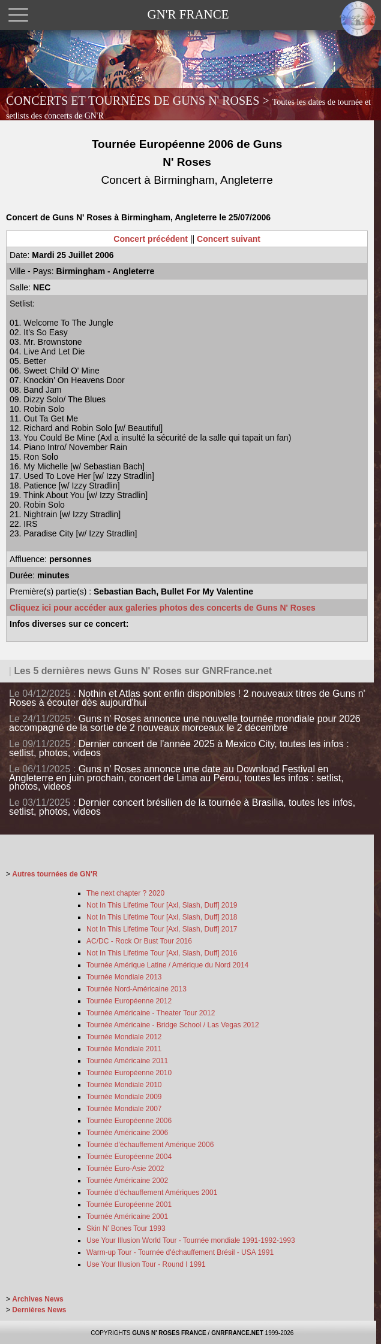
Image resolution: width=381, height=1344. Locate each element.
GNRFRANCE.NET (237, 1333)
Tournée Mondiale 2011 (123, 1049)
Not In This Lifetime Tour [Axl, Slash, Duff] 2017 (161, 929)
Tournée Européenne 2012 (129, 1001)
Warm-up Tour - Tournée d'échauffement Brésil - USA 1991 (180, 1252)
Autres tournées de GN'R (54, 874)
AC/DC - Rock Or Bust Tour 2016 (139, 941)
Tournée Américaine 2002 (127, 1180)
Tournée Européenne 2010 (129, 1073)
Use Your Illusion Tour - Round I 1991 (146, 1264)
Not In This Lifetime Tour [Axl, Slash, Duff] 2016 (161, 953)
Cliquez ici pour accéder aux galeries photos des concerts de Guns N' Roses (163, 607)
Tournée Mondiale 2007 (123, 1109)
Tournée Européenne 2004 (129, 1156)
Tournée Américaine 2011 (127, 1061)
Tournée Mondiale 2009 (123, 1097)
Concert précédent (150, 239)
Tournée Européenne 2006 (129, 1121)
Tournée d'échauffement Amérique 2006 (150, 1144)
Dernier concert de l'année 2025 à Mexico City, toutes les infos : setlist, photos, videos (179, 748)
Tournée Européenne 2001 (129, 1204)
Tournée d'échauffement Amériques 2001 (151, 1192)
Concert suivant (228, 239)
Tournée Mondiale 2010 (123, 1085)
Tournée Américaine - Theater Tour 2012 (150, 1013)
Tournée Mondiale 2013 (123, 977)
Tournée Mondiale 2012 (123, 1037)
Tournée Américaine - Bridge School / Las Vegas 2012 (172, 1025)
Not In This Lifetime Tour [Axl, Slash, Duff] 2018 (161, 917)
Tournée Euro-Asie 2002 (125, 1168)
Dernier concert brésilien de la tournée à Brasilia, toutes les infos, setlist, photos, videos (182, 807)
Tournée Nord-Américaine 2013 (136, 989)
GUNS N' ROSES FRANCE (169, 1333)
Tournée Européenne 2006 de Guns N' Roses (187, 162)
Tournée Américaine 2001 (127, 1216)
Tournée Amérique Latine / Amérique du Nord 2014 (167, 965)
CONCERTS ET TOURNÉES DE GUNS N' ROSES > (188, 107)
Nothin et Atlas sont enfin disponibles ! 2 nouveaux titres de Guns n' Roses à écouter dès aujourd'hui (187, 698)
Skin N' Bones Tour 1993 (125, 1228)
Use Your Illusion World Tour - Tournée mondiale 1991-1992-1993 (190, 1240)
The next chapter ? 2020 (125, 893)
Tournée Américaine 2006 (127, 1132)
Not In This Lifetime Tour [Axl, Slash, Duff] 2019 (161, 905)
